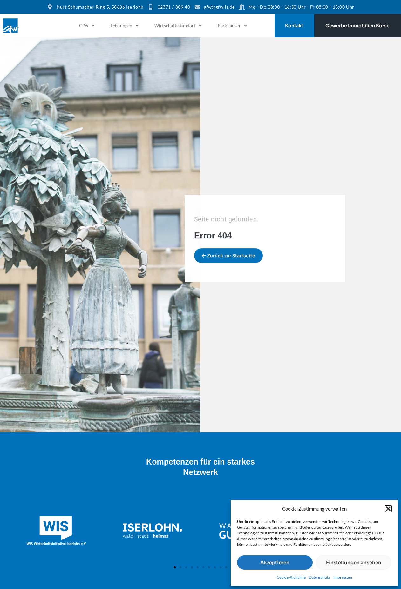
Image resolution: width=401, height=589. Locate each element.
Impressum (342, 577)
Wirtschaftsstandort (178, 25)
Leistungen (125, 25)
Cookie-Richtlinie (291, 577)
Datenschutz (319, 577)
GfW (87, 25)
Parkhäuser (232, 25)
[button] (388, 508)
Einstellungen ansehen (353, 562)
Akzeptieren (274, 562)
